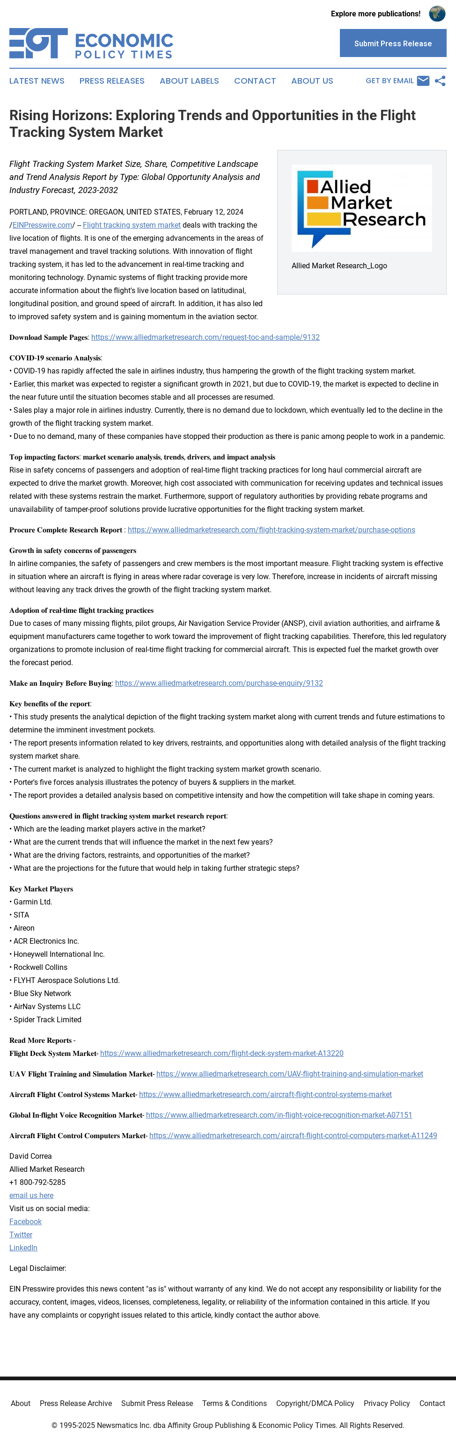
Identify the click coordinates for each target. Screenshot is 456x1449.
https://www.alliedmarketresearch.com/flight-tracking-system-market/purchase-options (271, 529)
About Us (312, 81)
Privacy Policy (387, 1403)
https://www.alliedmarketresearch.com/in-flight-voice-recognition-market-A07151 (279, 1115)
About (20, 1403)
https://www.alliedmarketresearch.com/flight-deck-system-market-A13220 (222, 1053)
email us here (31, 1195)
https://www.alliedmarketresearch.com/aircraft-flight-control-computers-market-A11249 (293, 1135)
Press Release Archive (76, 1403)
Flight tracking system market (132, 225)
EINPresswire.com (42, 225)
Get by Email (398, 80)
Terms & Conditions (234, 1403)
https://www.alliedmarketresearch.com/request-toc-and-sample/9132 (205, 337)
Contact (255, 81)
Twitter (20, 1234)
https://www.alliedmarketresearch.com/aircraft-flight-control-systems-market (265, 1094)
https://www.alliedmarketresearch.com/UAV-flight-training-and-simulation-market (289, 1073)
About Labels (189, 81)
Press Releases (112, 81)
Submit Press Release (157, 1403)
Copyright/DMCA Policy (315, 1403)
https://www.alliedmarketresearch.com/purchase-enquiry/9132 (219, 683)
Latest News (37, 81)
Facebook (25, 1221)
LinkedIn (23, 1247)
